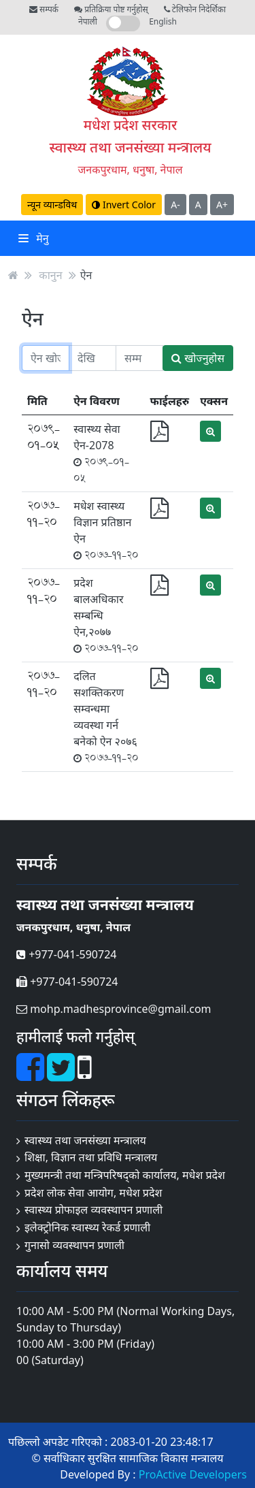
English (163, 21)
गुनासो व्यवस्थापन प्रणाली (74, 1245)
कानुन (50, 275)
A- (175, 204)
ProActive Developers (193, 1474)
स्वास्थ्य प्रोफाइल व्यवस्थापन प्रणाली (93, 1209)
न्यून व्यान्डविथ (52, 204)
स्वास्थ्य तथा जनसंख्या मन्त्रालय (130, 147)
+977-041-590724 (66, 954)
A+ (222, 204)
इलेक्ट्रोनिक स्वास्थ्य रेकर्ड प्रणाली (87, 1227)
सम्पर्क (43, 9)
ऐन (86, 275)
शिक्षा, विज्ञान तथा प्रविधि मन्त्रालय (90, 1157)
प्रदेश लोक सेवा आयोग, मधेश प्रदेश (93, 1192)
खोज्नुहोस (197, 358)
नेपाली (87, 21)
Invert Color (124, 204)
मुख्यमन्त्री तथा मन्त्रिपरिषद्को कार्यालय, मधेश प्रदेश (124, 1174)
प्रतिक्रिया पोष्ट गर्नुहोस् (111, 9)
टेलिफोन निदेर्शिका (195, 9)
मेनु (33, 238)
